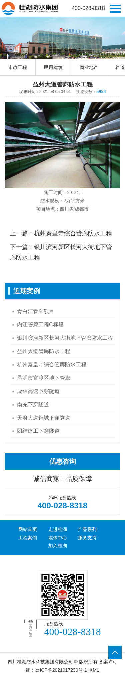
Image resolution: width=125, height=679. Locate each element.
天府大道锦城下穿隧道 (43, 418)
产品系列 (87, 529)
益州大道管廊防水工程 (43, 351)
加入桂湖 (57, 545)
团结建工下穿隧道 (38, 431)
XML (94, 670)
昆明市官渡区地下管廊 (43, 378)
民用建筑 (53, 67)
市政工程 (17, 67)
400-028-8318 (88, 8)
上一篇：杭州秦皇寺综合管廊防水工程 (61, 233)
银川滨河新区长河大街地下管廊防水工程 (65, 338)
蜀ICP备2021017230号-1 (61, 670)
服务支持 (87, 537)
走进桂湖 (57, 529)
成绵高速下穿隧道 (38, 391)
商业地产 (89, 67)
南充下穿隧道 (33, 404)
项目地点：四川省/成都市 (62, 209)
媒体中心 (57, 537)
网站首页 (27, 529)
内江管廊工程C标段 (40, 324)
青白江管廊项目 (35, 311)
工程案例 (27, 537)
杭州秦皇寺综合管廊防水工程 (51, 364)
